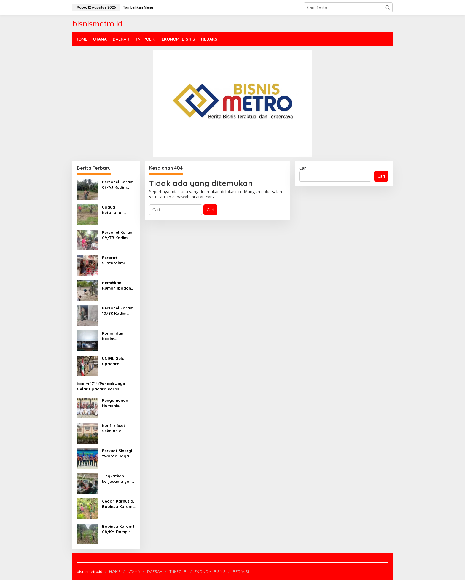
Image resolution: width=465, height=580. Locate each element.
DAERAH (154, 571)
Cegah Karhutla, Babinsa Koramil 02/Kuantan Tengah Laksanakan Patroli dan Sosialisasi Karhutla (118, 504)
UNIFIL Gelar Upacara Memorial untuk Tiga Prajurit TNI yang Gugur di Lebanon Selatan (118, 361)
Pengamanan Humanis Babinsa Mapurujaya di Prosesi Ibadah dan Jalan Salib (117, 403)
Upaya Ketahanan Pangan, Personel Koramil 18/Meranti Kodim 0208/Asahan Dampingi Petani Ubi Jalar (119, 210)
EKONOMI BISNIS (210, 571)
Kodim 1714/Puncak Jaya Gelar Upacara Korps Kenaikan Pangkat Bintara (102, 386)
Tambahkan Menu (138, 7)
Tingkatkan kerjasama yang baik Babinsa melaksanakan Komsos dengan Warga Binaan (118, 478)
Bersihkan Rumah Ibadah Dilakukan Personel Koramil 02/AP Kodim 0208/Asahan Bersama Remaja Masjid (119, 285)
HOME (114, 571)
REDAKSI (241, 571)
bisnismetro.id (97, 23)
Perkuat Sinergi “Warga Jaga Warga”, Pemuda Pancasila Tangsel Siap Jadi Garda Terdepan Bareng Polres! (119, 453)
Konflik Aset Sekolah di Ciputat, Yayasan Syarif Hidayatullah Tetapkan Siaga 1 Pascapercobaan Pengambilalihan (119, 428)
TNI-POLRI (178, 571)
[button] (388, 7)
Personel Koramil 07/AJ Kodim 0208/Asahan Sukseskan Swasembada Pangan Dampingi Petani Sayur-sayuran (119, 184)
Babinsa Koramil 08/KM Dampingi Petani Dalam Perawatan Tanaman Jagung (118, 529)
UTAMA (134, 571)
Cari (303, 168)
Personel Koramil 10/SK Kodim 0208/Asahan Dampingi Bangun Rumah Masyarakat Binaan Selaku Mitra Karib (119, 311)
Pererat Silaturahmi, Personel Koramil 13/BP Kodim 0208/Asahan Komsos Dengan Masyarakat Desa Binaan (119, 260)
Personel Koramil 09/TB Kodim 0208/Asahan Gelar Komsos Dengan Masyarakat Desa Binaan (119, 235)
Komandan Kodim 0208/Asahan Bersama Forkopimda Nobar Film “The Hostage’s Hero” (118, 336)
